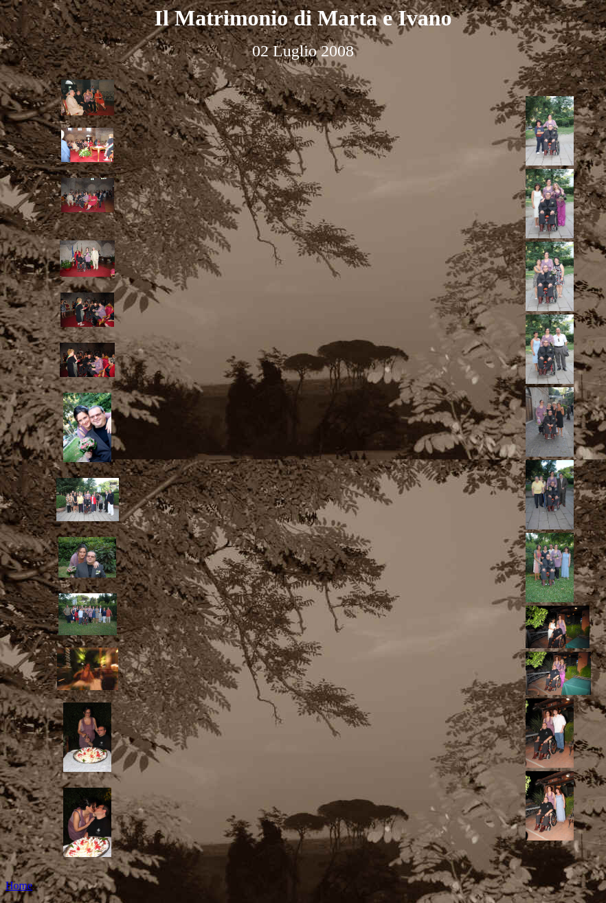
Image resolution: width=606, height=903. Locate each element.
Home (18, 885)
